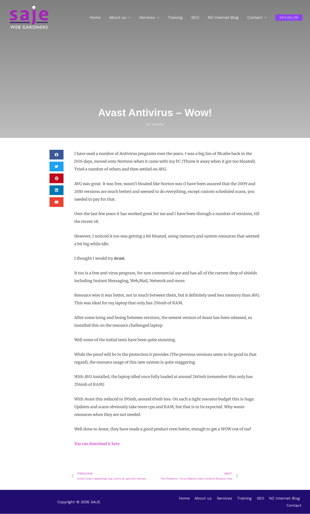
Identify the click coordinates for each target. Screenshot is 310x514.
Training (178, 17)
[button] (288, 17)
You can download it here (97, 443)
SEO (197, 17)
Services (151, 17)
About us (122, 17)
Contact (255, 17)
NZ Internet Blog (224, 17)
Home (100, 17)
